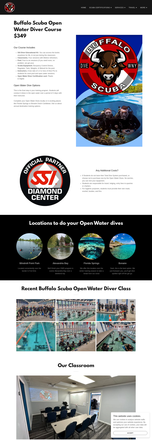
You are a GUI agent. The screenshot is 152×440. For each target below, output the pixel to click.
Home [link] (83, 7)
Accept (130, 433)
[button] (100, 7)
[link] (10, 7)
